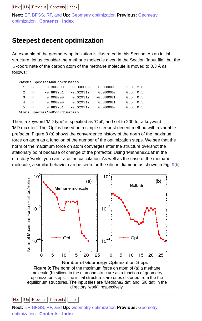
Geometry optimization (94, 15)
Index (68, 21)
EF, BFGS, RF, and (43, 15)
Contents (49, 21)
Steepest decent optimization (58, 40)
